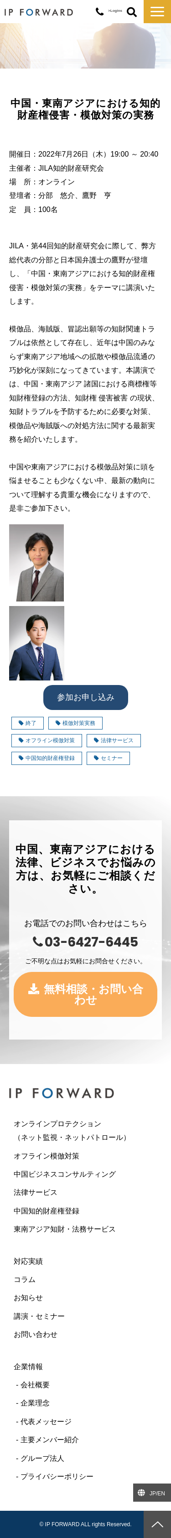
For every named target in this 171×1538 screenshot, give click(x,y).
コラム (25, 1279)
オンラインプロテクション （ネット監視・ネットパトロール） (85, 1130)
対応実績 (28, 1261)
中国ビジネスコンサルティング (65, 1174)
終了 (27, 723)
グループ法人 (42, 1458)
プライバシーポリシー (57, 1476)
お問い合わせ (35, 1334)
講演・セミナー (39, 1316)
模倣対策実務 (75, 723)
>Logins (115, 11)
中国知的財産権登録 (47, 758)
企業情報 (28, 1366)
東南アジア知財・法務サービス (65, 1229)
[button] (157, 11)
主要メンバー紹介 (50, 1440)
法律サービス (114, 740)
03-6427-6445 (99, 12)
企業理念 (35, 1403)
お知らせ (28, 1297)
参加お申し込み (85, 697)
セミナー (108, 758)
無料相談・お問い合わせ (93, 994)
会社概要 (35, 1385)
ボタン (131, 12)
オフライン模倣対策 (47, 740)
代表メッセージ (46, 1421)
